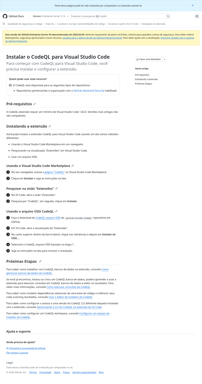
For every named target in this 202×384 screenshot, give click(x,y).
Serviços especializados (84, 372)
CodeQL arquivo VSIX (48, 217)
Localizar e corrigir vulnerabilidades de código (81, 23)
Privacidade (45, 372)
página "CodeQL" (55, 172)
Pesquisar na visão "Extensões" (32, 188)
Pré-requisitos (21, 103)
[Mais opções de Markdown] (164, 59)
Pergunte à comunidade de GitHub (25, 348)
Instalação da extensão (153, 23)
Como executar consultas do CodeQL (68, 287)
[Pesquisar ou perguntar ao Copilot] (120, 16)
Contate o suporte (17, 352)
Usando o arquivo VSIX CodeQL (32, 211)
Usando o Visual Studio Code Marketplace (40, 166)
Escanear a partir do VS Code (123, 23)
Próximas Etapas (24, 261)
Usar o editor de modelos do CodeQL (70, 297)
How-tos (50, 23)
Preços (66, 372)
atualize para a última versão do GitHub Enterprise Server (92, 37)
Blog (101, 372)
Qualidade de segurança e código (25, 23)
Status (57, 372)
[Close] (193, 5)
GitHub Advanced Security (89, 90)
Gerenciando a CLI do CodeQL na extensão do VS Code (69, 307)
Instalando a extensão (28, 126)
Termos (33, 372)
